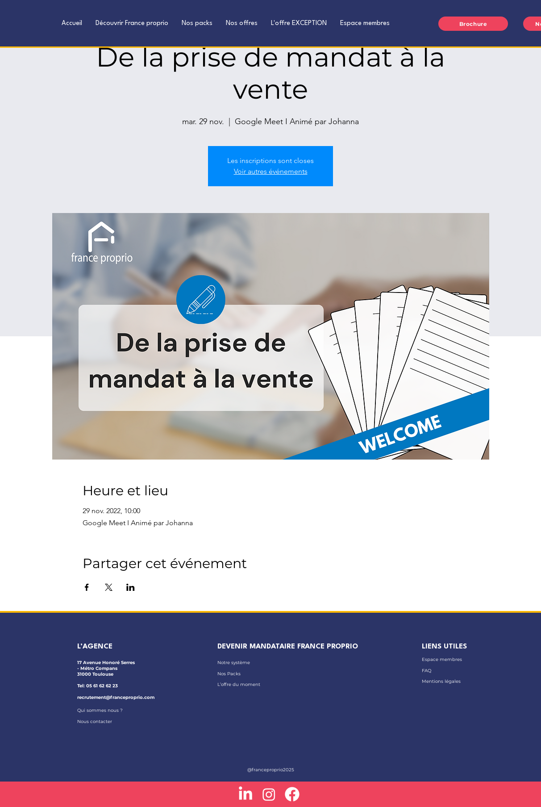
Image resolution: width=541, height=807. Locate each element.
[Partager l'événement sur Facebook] (87, 587)
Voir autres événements (271, 171)
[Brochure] (473, 24)
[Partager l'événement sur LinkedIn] (130, 587)
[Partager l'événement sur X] (108, 587)
